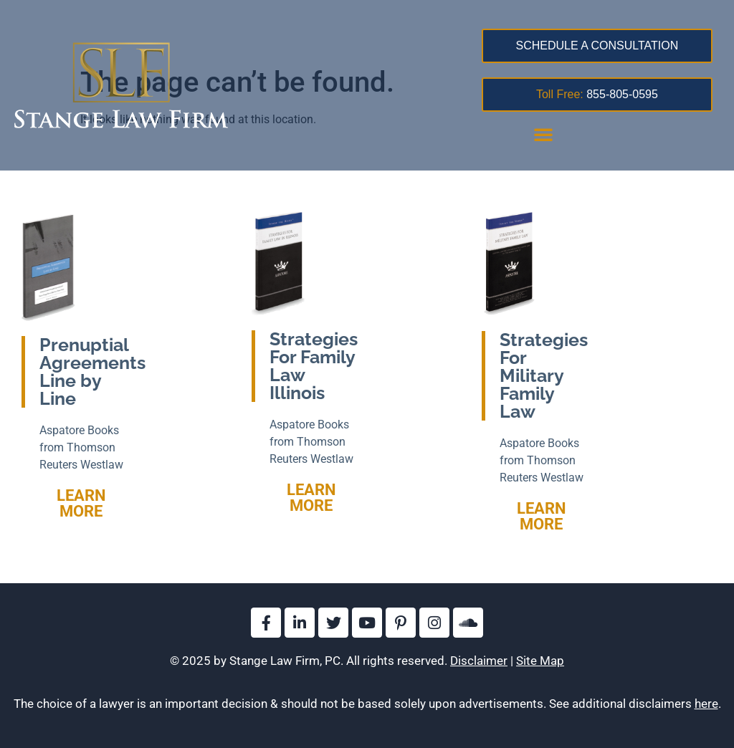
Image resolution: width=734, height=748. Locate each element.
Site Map (540, 660)
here (706, 703)
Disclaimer (478, 660)
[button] (543, 134)
